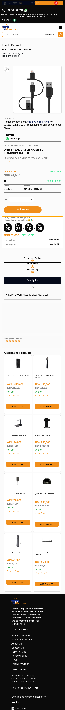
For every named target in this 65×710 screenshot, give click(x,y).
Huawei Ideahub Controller (16, 553)
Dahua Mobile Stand (42, 435)
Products (15, 45)
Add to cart (22, 209)
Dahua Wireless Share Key (15, 493)
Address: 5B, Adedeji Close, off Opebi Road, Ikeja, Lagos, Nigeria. (23, 678)
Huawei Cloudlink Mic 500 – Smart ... (45, 494)
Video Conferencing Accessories (16, 49)
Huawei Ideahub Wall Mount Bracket (45, 554)
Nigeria (5, 20)
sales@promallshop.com (14, 125)
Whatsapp (13, 138)
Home (4, 45)
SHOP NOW (40, 16)
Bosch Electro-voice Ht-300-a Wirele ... (46, 376)
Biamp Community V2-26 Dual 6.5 (17, 376)
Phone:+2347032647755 (24, 687)
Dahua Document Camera (16, 435)
